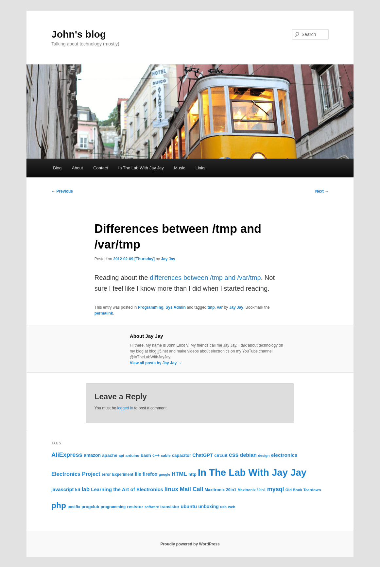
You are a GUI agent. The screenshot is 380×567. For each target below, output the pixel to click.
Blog (57, 167)
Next (322, 191)
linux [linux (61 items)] (171, 489)
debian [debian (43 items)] (248, 455)
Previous (62, 191)
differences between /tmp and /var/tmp (205, 277)
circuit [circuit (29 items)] (220, 455)
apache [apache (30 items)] (109, 455)
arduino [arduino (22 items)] (132, 455)
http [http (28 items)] (192, 474)
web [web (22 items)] (231, 507)
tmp (211, 307)
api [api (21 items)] (121, 455)
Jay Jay (168, 259)
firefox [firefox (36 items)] (150, 474)
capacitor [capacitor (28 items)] (181, 455)
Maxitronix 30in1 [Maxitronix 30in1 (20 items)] (252, 490)
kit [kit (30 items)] (77, 489)
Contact (100, 167)
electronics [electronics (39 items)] (284, 455)
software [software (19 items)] (152, 507)
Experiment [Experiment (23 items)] (122, 474)
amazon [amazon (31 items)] (92, 455)
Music (179, 167)
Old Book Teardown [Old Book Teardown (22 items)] (303, 490)
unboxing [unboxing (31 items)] (208, 506)
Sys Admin (175, 307)
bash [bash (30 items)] (146, 455)
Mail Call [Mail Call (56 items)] (191, 489)
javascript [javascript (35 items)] (62, 489)
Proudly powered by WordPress (189, 544)
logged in (125, 408)
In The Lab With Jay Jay (141, 167)
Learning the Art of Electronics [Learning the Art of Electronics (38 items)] (127, 489)
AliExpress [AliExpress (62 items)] (66, 454)
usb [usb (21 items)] (223, 507)
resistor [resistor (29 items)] (135, 506)
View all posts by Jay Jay (156, 363)
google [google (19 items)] (164, 474)
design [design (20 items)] (263, 455)
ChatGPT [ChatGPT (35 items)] (202, 455)
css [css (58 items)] (234, 455)
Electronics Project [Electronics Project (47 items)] (75, 474)
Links (200, 167)
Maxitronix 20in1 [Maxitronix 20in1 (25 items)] (220, 490)
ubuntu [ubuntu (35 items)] (189, 506)
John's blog (78, 34)
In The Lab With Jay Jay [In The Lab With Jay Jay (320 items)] (252, 472)
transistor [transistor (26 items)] (169, 507)
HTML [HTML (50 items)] (179, 474)
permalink (104, 313)
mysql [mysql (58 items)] (275, 489)
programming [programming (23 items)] (113, 507)
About (77, 167)
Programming (151, 307)
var (220, 307)
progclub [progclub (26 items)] (90, 507)
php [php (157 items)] (58, 505)
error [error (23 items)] (106, 474)
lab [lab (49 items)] (86, 489)
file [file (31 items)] (138, 474)
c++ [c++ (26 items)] (156, 455)
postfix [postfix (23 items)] (73, 507)
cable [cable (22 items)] (166, 455)
